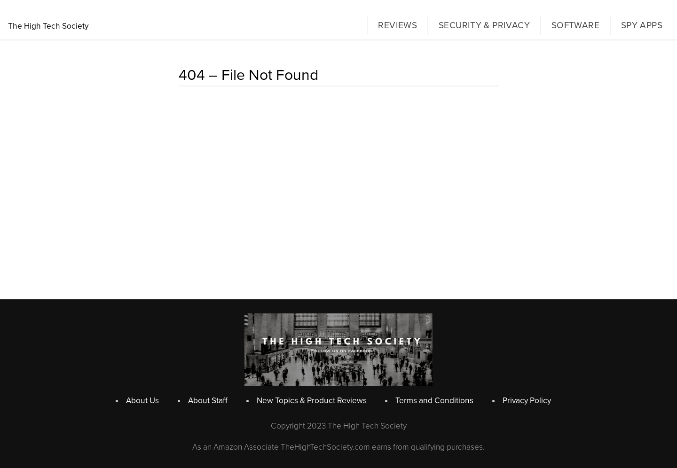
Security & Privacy (484, 25)
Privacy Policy (527, 401)
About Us (142, 401)
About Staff (208, 401)
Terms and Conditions (434, 401)
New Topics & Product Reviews (312, 401)
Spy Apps (641, 25)
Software (575, 25)
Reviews (397, 25)
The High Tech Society (48, 26)
